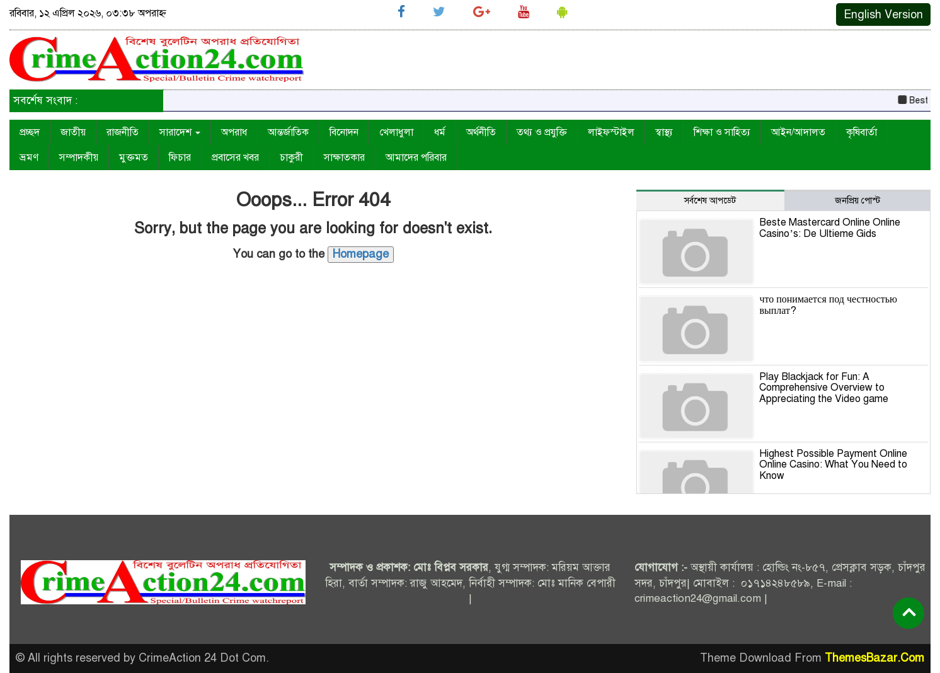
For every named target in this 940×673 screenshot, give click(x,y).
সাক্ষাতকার (344, 157)
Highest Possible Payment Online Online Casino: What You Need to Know (833, 464)
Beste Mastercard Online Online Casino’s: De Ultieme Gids (829, 228)
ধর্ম (439, 132)
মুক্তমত (133, 157)
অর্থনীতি (481, 132)
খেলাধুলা (396, 132)
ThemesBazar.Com (874, 658)
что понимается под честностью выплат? (828, 305)
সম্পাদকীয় (78, 157)
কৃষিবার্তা (861, 132)
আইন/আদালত (798, 132)
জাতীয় (73, 132)
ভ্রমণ (29, 157)
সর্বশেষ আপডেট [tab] (710, 200)
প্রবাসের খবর (235, 157)
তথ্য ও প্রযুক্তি (542, 132)
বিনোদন (344, 132)
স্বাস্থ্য (664, 132)
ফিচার (180, 157)
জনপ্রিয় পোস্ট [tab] (857, 200)
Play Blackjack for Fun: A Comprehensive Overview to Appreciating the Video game (823, 388)
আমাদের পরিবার (416, 157)
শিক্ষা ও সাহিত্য (722, 132)
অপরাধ (234, 132)
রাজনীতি (122, 132)
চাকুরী (291, 157)
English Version (883, 14)
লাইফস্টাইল (611, 132)
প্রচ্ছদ (30, 132)
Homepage (361, 254)
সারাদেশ (179, 132)
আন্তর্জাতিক (288, 132)
